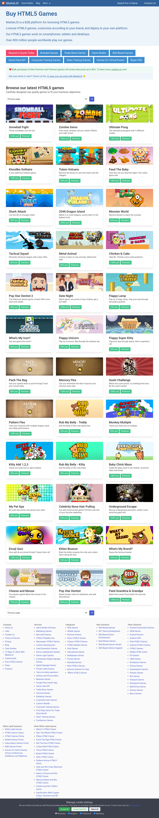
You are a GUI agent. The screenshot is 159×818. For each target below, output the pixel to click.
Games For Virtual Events (110, 60)
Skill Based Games (122, 52)
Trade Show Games (75, 52)
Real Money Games (107, 641)
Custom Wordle (43, 703)
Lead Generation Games (46, 648)
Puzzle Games (73, 659)
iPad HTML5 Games (138, 641)
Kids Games (72, 648)
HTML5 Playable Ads (45, 638)
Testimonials (10, 658)
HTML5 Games (136, 648)
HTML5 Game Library (14, 733)
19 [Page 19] (92, 99)
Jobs (7, 631)
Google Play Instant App (46, 683)
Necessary (60, 814)
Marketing (99, 814)
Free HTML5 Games (14, 662)
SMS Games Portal (13, 746)
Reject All (94, 809)
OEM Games (135, 631)
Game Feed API (17, 60)
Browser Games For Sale (78, 669)
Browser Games (74, 634)
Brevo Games (136, 693)
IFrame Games (136, 666)
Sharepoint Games (138, 683)
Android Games (136, 634)
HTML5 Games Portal (14, 736)
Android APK (135, 638)
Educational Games (75, 652)
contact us (116, 69)
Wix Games (135, 676)
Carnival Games (43, 693)
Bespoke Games (43, 679)
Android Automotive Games (142, 628)
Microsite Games (43, 634)
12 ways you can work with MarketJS (64, 76)
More (45, 3)
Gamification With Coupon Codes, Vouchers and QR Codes (47, 795)
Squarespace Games (139, 669)
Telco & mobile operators (47, 672)
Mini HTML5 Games (76, 666)
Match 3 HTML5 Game (46, 729)
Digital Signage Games (46, 665)
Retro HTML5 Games (76, 638)
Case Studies (27, 3)
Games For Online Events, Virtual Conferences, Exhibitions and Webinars (16, 753)
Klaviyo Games (136, 690)
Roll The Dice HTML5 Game (48, 743)
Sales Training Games (79, 60)
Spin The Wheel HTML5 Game (49, 733)
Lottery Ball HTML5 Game (47, 746)
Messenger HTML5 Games (48, 641)
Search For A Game (127, 3)
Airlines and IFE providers (47, 676)
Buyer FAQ (136, 60)
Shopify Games (136, 673)
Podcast (8, 669)
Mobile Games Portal (14, 739)
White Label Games (13, 729)
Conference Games (44, 720)
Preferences (85, 814)
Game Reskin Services (46, 628)
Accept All (64, 809)
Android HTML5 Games (140, 645)
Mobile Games (73, 631)
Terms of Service (12, 638)
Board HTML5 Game (45, 753)
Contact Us (150, 3)
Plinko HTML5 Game (45, 736)
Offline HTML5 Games (77, 673)
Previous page (14, 99)
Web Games (72, 628)
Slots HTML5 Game (44, 757)
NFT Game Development (109, 631)
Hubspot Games (137, 680)
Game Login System (45, 655)
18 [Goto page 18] (86, 99)
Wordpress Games (138, 662)
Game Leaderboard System (48, 652)
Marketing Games (44, 631)
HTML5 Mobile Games (77, 645)
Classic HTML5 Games (77, 641)
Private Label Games (45, 669)
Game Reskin (99, 52)
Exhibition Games (44, 696)
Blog (38, 3)
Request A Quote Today (21, 52)
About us (9, 628)
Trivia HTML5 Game (45, 750)
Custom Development (45, 645)
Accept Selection (79, 809)
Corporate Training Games (46, 60)
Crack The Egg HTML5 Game (48, 739)
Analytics (72, 814)
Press (7, 665)
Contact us (9, 634)
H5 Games (134, 655)
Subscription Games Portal (16, 743)
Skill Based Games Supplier (111, 648)
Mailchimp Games (138, 686)
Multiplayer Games (75, 655)
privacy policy (134, 805)
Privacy (8, 641)
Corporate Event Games (46, 700)
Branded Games (49, 52)
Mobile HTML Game (138, 652)
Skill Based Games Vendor (110, 644)
